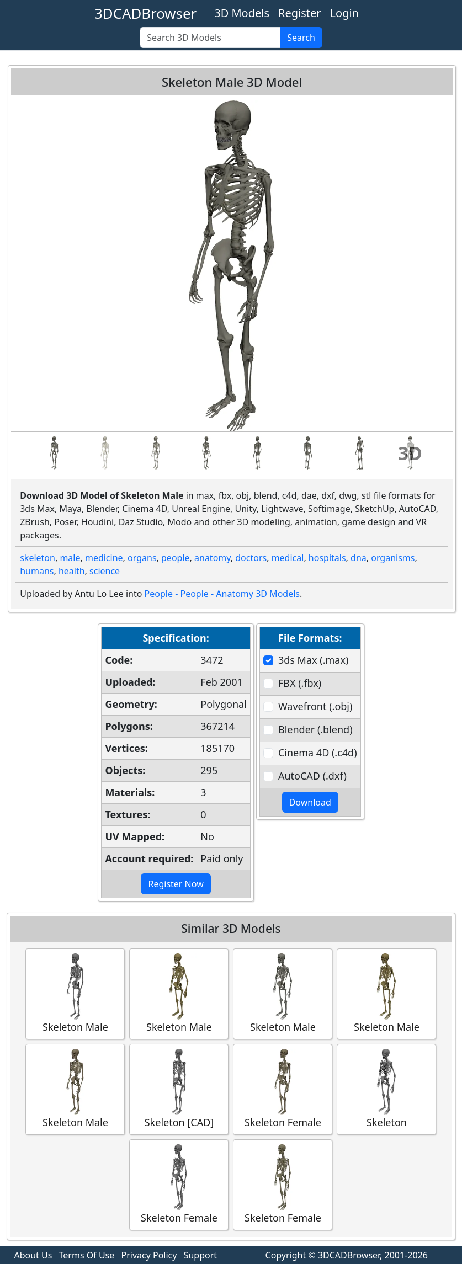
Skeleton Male (75, 993)
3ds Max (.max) (313, 659)
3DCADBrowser (145, 13)
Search (301, 37)
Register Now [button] (175, 884)
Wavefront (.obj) (315, 706)
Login (344, 13)
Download (310, 802)
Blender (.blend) (315, 729)
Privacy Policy (149, 1255)
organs (142, 558)
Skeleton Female (282, 1089)
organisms (393, 558)
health (72, 571)
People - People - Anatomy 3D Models (222, 594)
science (104, 571)
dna (359, 558)
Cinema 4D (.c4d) (317, 752)
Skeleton (386, 1089)
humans (37, 571)
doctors (251, 558)
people (175, 558)
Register (299, 13)
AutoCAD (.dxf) (312, 775)
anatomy (212, 558)
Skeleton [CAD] (179, 1089)
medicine (104, 558)
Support (200, 1255)
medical (288, 558)
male (70, 558)
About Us (33, 1255)
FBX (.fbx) (299, 683)
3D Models (241, 13)
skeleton (37, 558)
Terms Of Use (87, 1255)
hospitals (327, 558)
